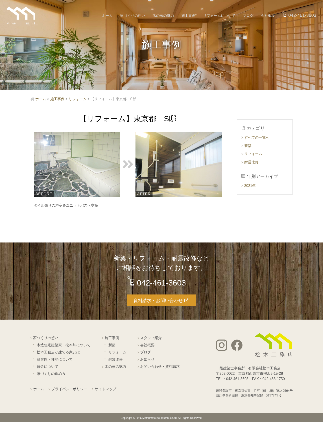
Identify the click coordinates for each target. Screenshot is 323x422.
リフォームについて (221, 15)
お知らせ (147, 359)
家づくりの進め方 (51, 373)
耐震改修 (251, 162)
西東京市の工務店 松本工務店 (22, 17)
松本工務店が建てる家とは (58, 352)
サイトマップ (105, 389)
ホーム (112, 15)
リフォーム (253, 154)
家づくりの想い (136, 15)
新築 (247, 146)
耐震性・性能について (55, 359)
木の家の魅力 (166, 15)
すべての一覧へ (256, 137)
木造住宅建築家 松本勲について (64, 345)
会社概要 (268, 15)
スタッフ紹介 (151, 338)
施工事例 (191, 15)
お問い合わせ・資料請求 (160, 366)
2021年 (250, 186)
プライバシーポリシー (69, 389)
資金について (47, 366)
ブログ (249, 15)
